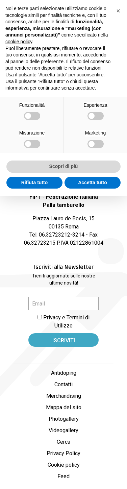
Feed (63, 476)
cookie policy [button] (18, 41)
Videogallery (63, 430)
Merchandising (63, 396)
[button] (118, 10)
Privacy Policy (63, 453)
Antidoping (63, 373)
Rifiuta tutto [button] (34, 182)
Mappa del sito (63, 407)
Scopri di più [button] (63, 166)
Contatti (63, 384)
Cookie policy (64, 465)
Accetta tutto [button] (92, 182)
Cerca (63, 442)
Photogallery (64, 419)
